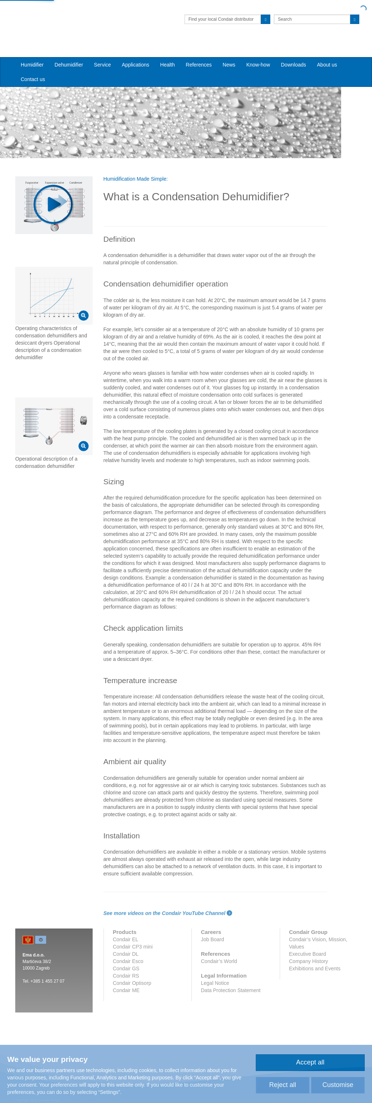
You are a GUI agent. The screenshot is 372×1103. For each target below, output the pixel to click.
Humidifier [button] (32, 51)
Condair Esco (128, 954)
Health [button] (167, 51)
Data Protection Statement (230, 983)
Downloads (293, 51)
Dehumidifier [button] (68, 51)
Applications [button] (135, 51)
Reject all (282, 1084)
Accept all (310, 1062)
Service (102, 51)
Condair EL (125, 932)
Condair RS (126, 969)
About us (327, 51)
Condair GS (126, 961)
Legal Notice (215, 976)
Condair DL (126, 947)
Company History (308, 954)
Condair (57, 16)
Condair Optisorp (132, 976)
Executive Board (307, 947)
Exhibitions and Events (315, 961)
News (229, 51)
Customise (337, 1084)
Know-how (258, 51)
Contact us (33, 66)
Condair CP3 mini (133, 940)
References (199, 51)
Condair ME (126, 983)
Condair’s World (219, 954)
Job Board (212, 932)
